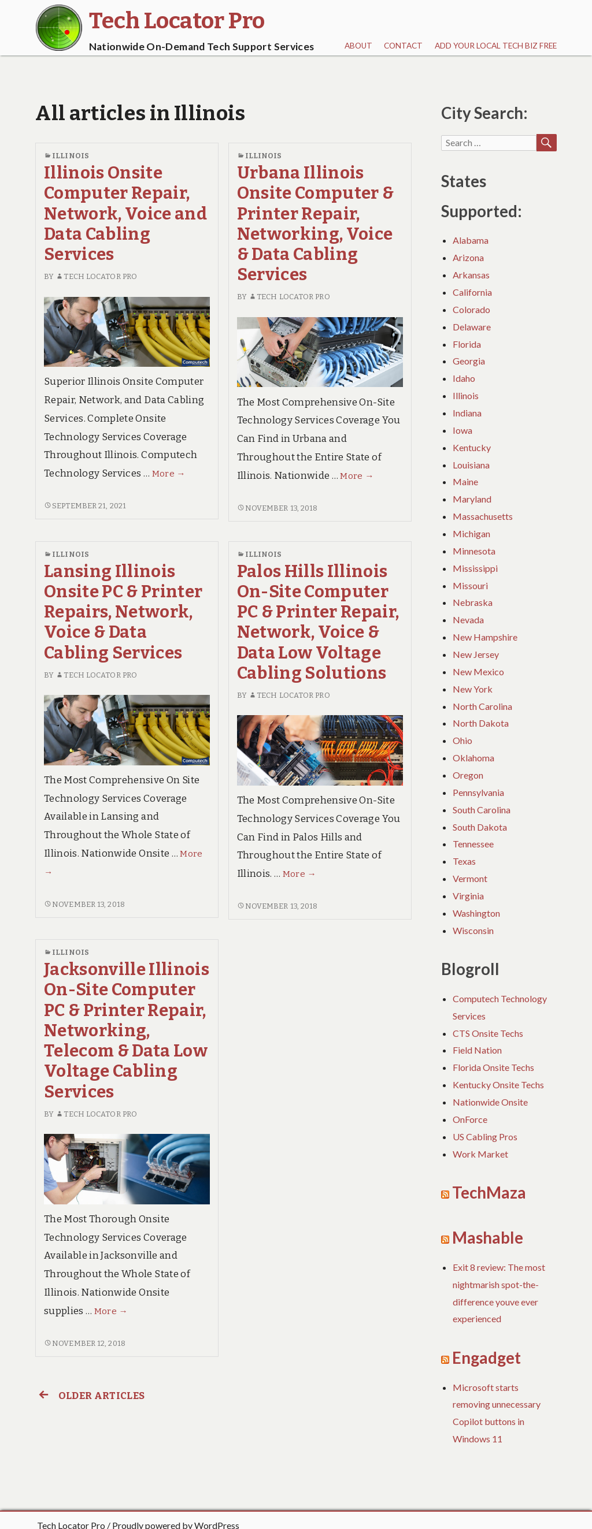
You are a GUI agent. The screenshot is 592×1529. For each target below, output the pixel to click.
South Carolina (481, 809)
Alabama (471, 240)
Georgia (469, 360)
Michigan (471, 533)
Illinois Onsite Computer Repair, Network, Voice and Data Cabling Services (125, 214)
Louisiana (471, 464)
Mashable (487, 1237)
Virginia (468, 895)
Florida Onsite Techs (493, 1067)
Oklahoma (473, 757)
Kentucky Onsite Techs (498, 1084)
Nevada (468, 619)
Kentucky (472, 447)
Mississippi (475, 568)
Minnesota (474, 550)
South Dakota (480, 826)
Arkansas (471, 274)
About (358, 45)
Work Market (480, 1153)
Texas (464, 860)
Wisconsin (473, 930)
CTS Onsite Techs (488, 1033)
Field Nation (477, 1049)
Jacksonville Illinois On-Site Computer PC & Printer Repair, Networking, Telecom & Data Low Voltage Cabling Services (126, 1030)
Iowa (462, 430)
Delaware (472, 326)
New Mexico (478, 671)
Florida (467, 343)
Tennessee (473, 843)
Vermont (470, 878)
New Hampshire (485, 636)
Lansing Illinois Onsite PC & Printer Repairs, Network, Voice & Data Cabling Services (123, 612)
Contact (403, 45)
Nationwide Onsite (490, 1101)
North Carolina (482, 706)
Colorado (471, 309)
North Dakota (481, 722)
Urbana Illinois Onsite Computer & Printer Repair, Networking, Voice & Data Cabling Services (315, 224)
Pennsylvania (478, 792)
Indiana (467, 412)
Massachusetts (483, 516)
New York (473, 688)
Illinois (70, 155)
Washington (476, 912)
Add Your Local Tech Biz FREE (496, 45)
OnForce (470, 1119)
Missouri (470, 585)
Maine (465, 481)
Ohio (462, 740)
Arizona (468, 257)
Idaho (464, 378)
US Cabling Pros (485, 1136)
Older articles (90, 1396)
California (472, 292)
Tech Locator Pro (96, 276)
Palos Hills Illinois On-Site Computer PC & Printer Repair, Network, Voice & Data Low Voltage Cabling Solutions (318, 622)
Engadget (486, 1357)
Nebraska (473, 602)
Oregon (468, 774)
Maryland (472, 498)
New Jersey (476, 654)
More (169, 473)
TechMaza (489, 1192)
